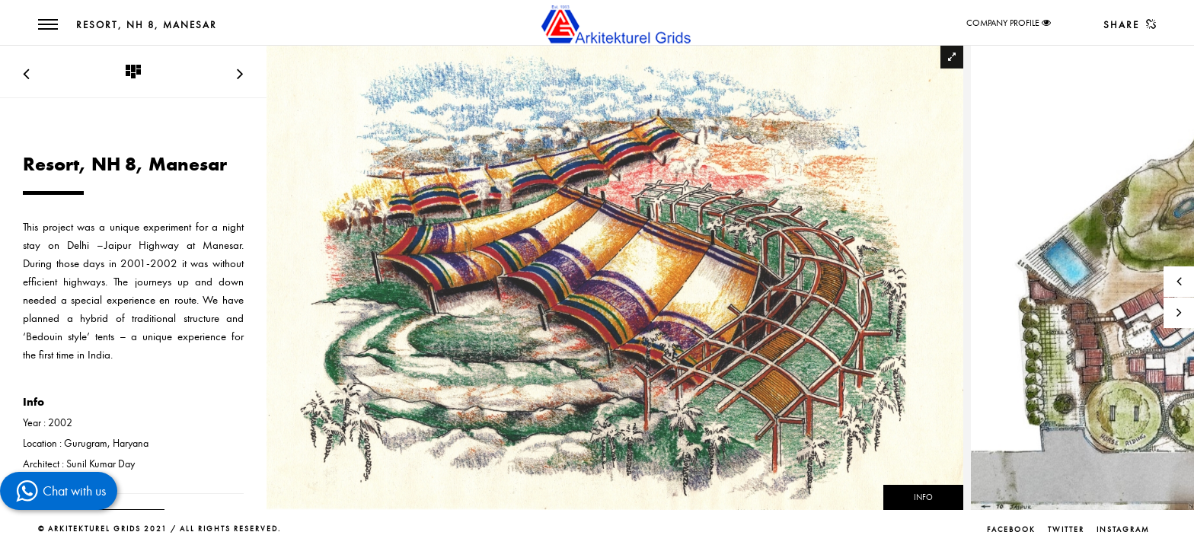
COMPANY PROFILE (1002, 23)
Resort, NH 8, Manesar (146, 25)
